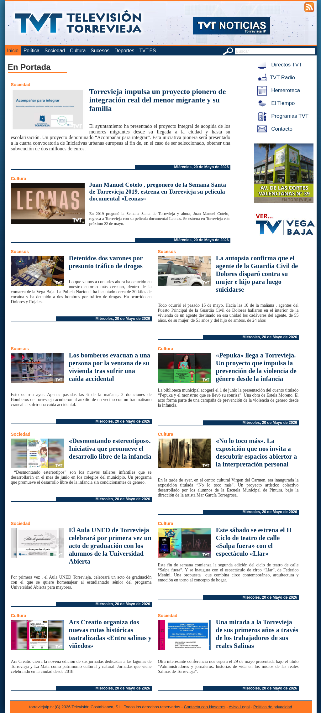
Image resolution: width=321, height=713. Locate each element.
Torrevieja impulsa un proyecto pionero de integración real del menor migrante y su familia (157, 99)
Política (31, 50)
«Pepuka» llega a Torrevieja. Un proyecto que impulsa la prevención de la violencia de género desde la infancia (256, 367)
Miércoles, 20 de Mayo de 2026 (201, 167)
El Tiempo (275, 103)
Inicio (12, 50)
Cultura (78, 50)
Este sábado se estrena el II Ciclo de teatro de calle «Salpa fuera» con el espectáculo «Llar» (254, 541)
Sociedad (55, 50)
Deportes (124, 50)
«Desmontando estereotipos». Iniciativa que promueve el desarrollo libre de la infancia (110, 448)
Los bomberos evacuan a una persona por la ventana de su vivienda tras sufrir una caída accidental (109, 367)
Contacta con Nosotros (204, 707)
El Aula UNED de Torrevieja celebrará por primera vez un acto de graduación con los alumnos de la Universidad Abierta (110, 545)
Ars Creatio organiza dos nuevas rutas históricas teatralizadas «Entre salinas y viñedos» (110, 633)
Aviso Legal (239, 707)
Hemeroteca (277, 90)
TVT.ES (147, 50)
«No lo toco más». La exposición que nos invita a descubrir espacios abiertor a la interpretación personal (256, 452)
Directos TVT (278, 65)
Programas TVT (282, 116)
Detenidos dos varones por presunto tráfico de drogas (106, 262)
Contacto (273, 129)
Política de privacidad (272, 707)
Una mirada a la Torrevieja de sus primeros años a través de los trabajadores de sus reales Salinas (257, 633)
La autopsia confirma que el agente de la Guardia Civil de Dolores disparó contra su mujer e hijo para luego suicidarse (257, 273)
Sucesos (100, 50)
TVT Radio (275, 78)
